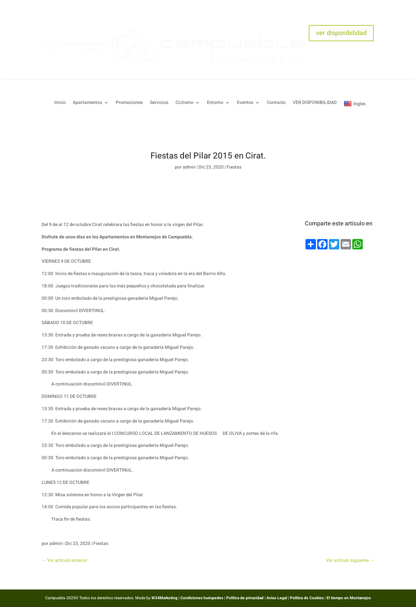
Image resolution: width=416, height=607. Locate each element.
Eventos (245, 103)
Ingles (355, 103)
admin (189, 167)
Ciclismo (184, 103)
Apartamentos (87, 103)
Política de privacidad (245, 598)
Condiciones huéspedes (201, 598)
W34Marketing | (165, 598)
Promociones (129, 103)
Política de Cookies (307, 598)
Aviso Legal (276, 598)
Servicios (159, 103)
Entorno (215, 103)
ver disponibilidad (341, 33)
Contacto (276, 103)
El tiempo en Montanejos (349, 598)
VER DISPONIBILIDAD (315, 103)
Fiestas (234, 167)
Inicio (60, 103)
